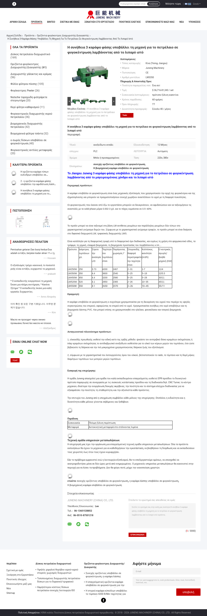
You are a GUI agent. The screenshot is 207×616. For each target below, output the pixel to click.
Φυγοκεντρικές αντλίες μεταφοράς (31, 150)
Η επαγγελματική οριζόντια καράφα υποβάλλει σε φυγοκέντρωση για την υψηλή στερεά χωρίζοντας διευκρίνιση (106, 584)
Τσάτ (124, 115)
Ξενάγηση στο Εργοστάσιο (99, 22)
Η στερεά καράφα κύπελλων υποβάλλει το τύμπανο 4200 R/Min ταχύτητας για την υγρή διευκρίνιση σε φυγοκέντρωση (106, 592)
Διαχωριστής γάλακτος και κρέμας (31, 74)
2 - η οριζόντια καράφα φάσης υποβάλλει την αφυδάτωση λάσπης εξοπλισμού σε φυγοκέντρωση (39, 184)
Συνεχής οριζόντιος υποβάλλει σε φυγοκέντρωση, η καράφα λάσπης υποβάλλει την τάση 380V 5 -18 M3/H (105, 575)
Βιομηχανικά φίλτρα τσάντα (27, 133)
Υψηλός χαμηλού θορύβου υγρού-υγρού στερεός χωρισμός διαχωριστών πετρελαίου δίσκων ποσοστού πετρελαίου (57, 571)
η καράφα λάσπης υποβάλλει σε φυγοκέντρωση (153, 481)
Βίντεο (51, 22)
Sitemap (10, 593)
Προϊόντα (36, 22)
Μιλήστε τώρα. (173, 3)
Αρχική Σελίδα (18, 22)
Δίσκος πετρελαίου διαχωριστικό (30, 54)
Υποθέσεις (195, 22)
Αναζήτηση (153, 4)
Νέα (181, 22)
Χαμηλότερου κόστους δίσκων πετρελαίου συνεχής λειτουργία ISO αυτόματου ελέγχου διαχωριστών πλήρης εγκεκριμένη (59, 589)
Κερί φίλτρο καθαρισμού (25, 107)
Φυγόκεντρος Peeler (22, 90)
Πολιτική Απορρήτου (29, 612)
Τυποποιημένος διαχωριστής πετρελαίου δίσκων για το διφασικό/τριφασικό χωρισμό (58, 580)
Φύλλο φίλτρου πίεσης (24, 83)
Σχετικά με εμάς (69, 22)
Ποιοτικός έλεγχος (130, 22)
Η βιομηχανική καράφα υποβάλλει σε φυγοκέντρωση (94, 485)
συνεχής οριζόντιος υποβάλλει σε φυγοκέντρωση (102, 481)
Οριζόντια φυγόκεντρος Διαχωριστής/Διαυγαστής (63, 35)
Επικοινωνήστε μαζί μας (160, 22)
